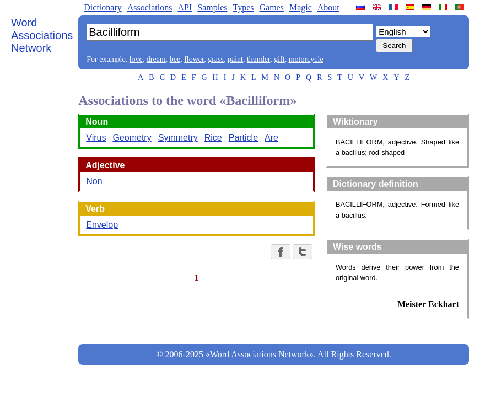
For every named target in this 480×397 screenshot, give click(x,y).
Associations (149, 7)
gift (279, 59)
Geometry (131, 137)
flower (194, 59)
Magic (300, 7)
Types (243, 7)
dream (156, 59)
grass (216, 59)
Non (94, 181)
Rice (213, 137)
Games (271, 7)
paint (235, 59)
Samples (212, 7)
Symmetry (178, 137)
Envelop (102, 224)
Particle (243, 137)
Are (271, 137)
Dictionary (102, 7)
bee (175, 59)
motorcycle (306, 59)
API (184, 7)
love (136, 59)
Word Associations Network (42, 35)
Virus (96, 137)
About (328, 7)
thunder (258, 59)
